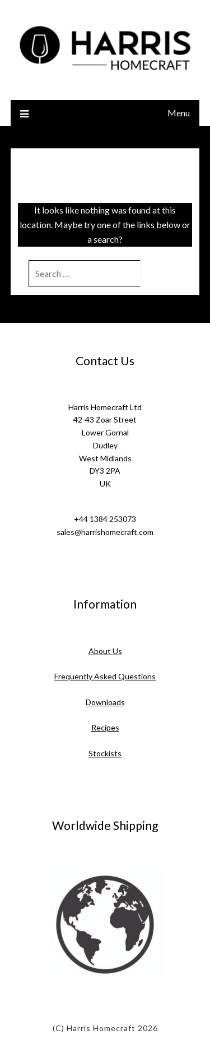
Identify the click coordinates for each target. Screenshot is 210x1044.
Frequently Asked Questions (105, 676)
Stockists (105, 753)
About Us (105, 651)
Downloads (105, 702)
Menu (178, 112)
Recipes (105, 727)
